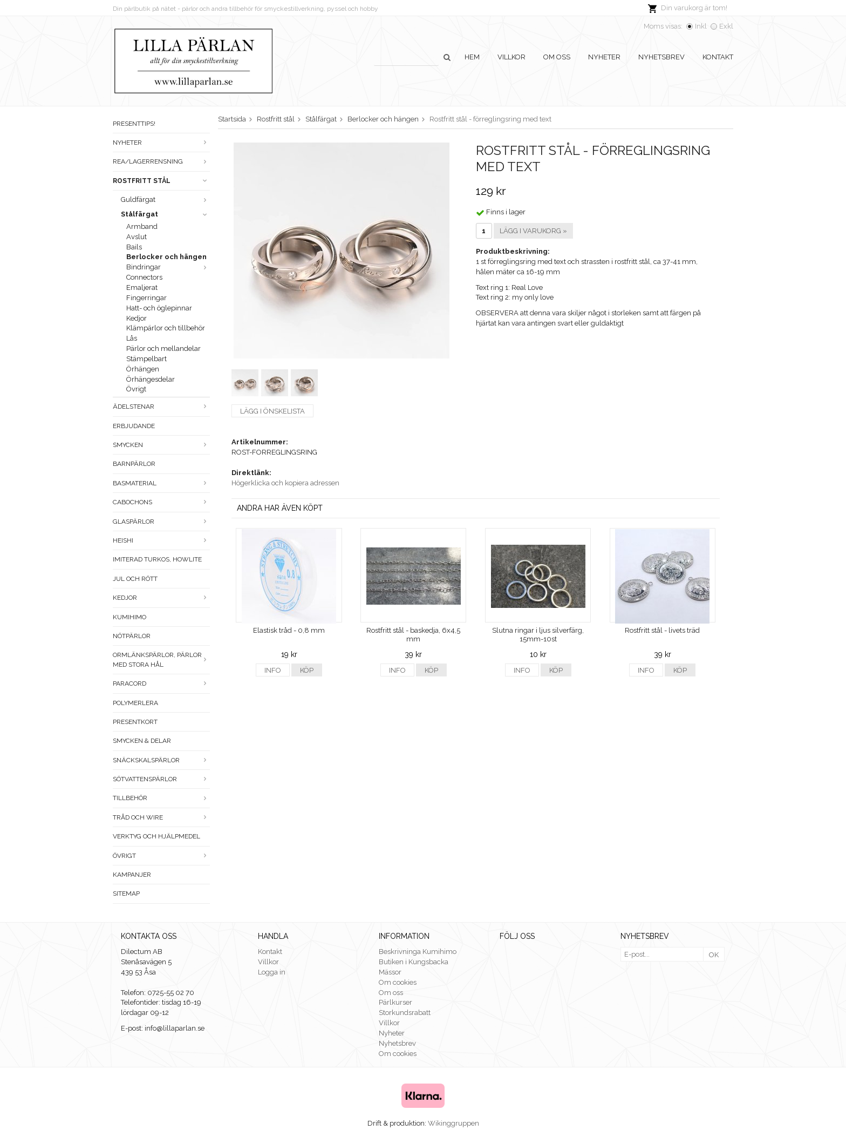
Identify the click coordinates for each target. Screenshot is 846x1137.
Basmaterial (161, 483)
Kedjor (136, 318)
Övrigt (136, 389)
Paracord (161, 683)
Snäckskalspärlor (161, 760)
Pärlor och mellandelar (163, 348)
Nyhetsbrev (661, 57)
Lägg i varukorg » (533, 231)
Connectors (144, 277)
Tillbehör (161, 798)
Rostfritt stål (161, 181)
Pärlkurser (395, 1002)
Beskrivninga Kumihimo (417, 952)
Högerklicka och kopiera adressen (285, 483)
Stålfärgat (165, 214)
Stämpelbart (146, 359)
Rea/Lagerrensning (161, 161)
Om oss (556, 57)
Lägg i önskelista (272, 411)
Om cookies (398, 982)
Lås (131, 338)
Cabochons (161, 502)
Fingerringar (146, 298)
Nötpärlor (132, 636)
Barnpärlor (134, 464)
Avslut (136, 237)
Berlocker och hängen (166, 257)
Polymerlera (135, 703)
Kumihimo (129, 617)
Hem (472, 57)
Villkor (511, 57)
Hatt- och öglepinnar (159, 308)
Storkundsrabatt (405, 1013)
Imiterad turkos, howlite (157, 559)
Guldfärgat (165, 199)
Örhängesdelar (150, 379)
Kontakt (717, 57)
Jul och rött (135, 579)
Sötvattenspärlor (161, 779)
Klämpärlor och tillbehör (165, 328)
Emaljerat (142, 287)
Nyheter (604, 57)
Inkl (701, 26)
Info (272, 670)
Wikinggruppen (453, 1123)
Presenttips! (134, 123)
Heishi (161, 540)
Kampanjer (132, 874)
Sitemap (126, 893)
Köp (306, 670)
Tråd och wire (161, 817)
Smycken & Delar (142, 741)
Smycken (161, 445)
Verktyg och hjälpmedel (156, 836)
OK (714, 955)
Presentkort (135, 722)
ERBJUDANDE (134, 426)
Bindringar (168, 267)
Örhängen (142, 369)
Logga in (271, 972)
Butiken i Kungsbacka (413, 962)
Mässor (390, 972)
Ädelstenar (161, 406)
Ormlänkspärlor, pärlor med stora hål (161, 659)
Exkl (726, 26)
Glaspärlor (161, 521)
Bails (134, 247)
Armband (142, 226)
